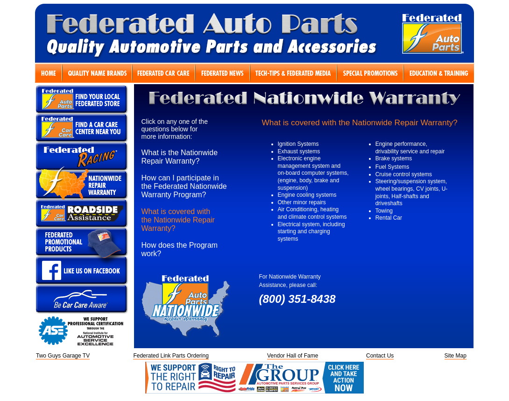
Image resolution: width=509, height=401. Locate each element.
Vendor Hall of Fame (292, 355)
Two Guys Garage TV (63, 355)
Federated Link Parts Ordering (170, 355)
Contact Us (380, 355)
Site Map (456, 355)
